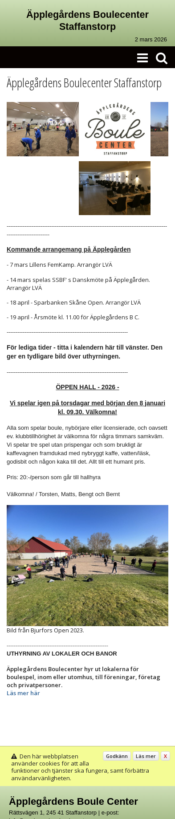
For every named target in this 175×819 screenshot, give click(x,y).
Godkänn (117, 756)
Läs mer (146, 756)
